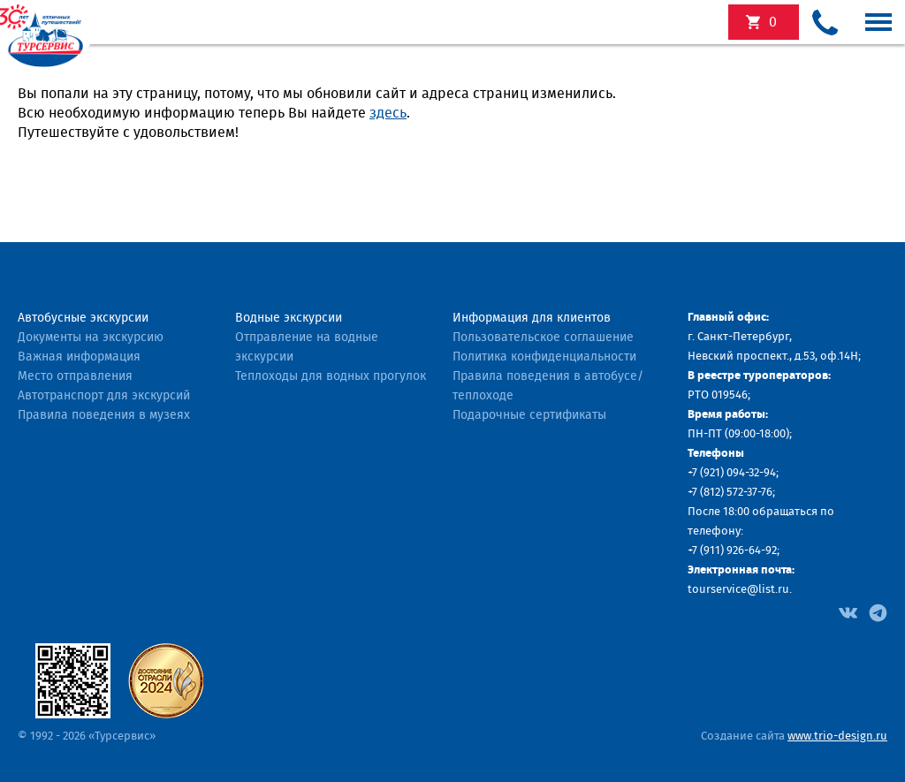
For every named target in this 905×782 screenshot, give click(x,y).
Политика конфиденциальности (544, 357)
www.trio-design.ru (837, 736)
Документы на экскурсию (91, 337)
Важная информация (79, 357)
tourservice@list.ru (738, 590)
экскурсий (773, 22)
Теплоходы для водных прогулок (330, 376)
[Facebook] (848, 611)
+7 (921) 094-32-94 (732, 473)
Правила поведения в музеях (104, 415)
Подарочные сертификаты (529, 415)
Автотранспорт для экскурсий (104, 396)
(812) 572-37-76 (736, 492)
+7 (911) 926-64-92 (732, 551)
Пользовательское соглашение (543, 337)
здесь (388, 113)
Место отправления (75, 376)
